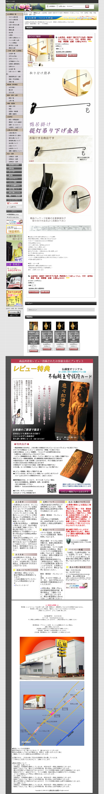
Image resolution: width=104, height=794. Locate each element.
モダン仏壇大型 (12, 19)
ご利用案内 (52, 6)
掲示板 (11, 175)
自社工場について (14, 189)
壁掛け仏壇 (10, 48)
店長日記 (11, 168)
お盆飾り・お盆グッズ (14, 127)
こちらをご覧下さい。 (81, 556)
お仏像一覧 (10, 69)
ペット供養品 (11, 43)
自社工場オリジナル (14, 192)
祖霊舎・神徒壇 (12, 111)
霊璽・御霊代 (11, 114)
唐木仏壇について (12, 138)
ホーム (26, 13)
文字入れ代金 (11, 56)
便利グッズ (37, 13)
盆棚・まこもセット (13, 125)
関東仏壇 (10, 30)
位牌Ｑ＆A (10, 66)
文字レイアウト (12, 59)
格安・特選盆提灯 (12, 119)
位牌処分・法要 (12, 161)
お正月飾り (10, 87)
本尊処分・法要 (12, 159)
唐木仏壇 (10, 27)
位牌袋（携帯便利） (13, 64)
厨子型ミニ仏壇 (12, 45)
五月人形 (10, 92)
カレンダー (12, 172)
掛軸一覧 (10, 82)
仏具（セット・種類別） (13, 73)
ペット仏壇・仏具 (12, 40)
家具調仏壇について (13, 140)
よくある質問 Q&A (14, 185)
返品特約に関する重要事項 (63, 52)
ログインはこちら (13, 217)
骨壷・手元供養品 (12, 79)
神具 (8, 109)
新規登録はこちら (13, 214)
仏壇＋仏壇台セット (13, 37)
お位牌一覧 (10, 53)
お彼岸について (12, 148)
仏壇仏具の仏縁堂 (54, 790)
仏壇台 (9, 35)
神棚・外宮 (10, 106)
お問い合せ (62, 6)
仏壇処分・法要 (12, 156)
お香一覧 (10, 100)
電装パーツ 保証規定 (15, 196)
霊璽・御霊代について (14, 151)
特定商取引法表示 (14, 165)
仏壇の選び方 (11, 133)
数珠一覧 (10, 98)
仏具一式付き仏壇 (12, 25)
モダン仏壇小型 (12, 17)
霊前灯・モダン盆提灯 (14, 122)
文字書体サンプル (12, 61)
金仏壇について (12, 143)
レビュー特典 (12, 182)
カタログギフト (13, 178)
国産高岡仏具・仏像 (13, 76)
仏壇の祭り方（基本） (14, 135)
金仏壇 (9, 32)
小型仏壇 (10, 22)
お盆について (11, 146)
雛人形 (9, 90)
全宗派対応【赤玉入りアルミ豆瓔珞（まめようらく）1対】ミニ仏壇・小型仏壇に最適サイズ (33, 338)
